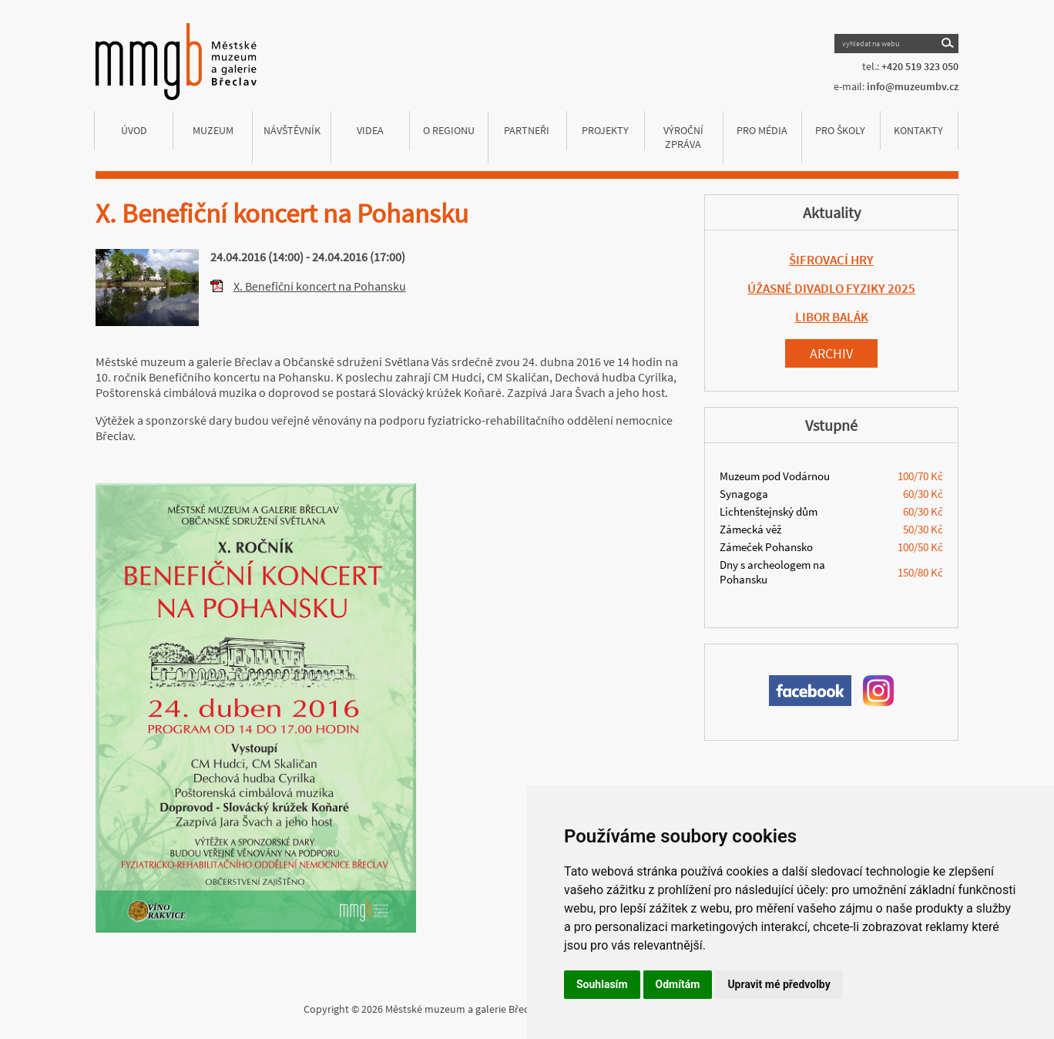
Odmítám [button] (678, 984)
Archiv (831, 353)
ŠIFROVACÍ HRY (831, 259)
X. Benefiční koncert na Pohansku (319, 286)
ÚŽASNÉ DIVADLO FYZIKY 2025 (831, 288)
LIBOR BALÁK (831, 316)
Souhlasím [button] (602, 984)
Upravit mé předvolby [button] (778, 984)
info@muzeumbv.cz (912, 86)
